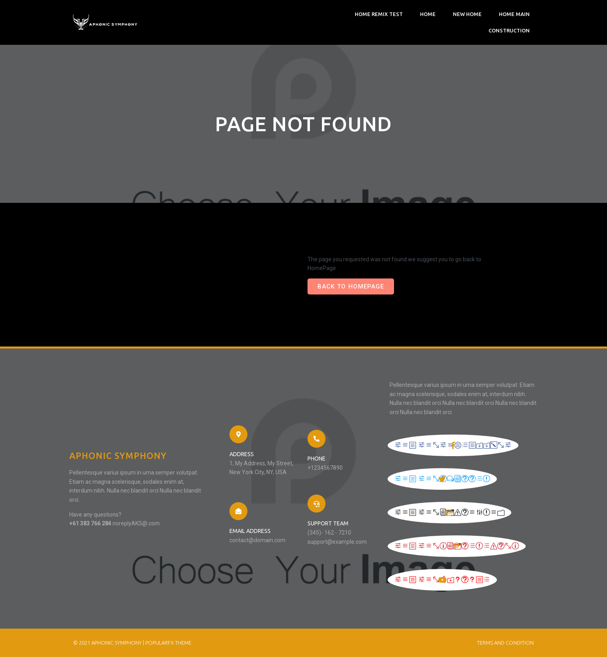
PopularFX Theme (168, 642)
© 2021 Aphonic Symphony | (109, 642)
